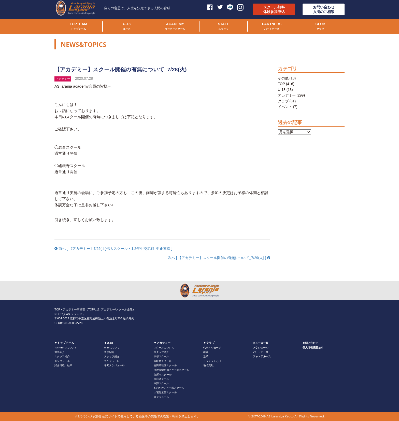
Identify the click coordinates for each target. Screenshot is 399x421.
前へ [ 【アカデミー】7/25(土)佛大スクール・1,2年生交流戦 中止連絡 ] (113, 249)
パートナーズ (260, 352)
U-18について (112, 347)
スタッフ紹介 (62, 356)
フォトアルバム (262, 356)
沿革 (205, 356)
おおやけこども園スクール (169, 387)
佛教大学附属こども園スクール (171, 370)
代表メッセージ (212, 347)
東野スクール (161, 383)
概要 (205, 352)
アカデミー (287, 95)
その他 (283, 78)
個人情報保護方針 (313, 347)
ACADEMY (175, 27)
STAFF (223, 27)
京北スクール (161, 378)
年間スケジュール (114, 365)
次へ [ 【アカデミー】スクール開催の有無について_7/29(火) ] (219, 258)
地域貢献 (208, 365)
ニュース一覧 (260, 343)
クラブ (283, 101)
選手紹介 (59, 352)
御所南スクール (163, 374)
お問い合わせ (310, 343)
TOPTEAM (78, 27)
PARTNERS (271, 27)
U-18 (127, 27)
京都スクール (161, 356)
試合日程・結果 (63, 365)
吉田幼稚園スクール (165, 365)
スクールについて (164, 347)
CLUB (320, 27)
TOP (281, 84)
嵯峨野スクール (163, 361)
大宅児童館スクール (165, 392)
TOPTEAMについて (65, 347)
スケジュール (62, 361)
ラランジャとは (212, 361)
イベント (285, 107)
